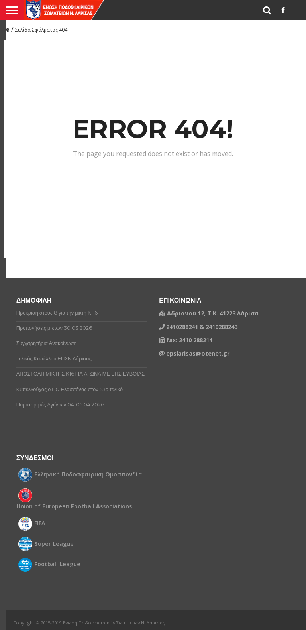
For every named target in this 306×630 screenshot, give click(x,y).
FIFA (39, 523)
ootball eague (57, 564)
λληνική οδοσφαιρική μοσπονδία (88, 474)
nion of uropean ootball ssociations (74, 506)
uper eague (54, 543)
